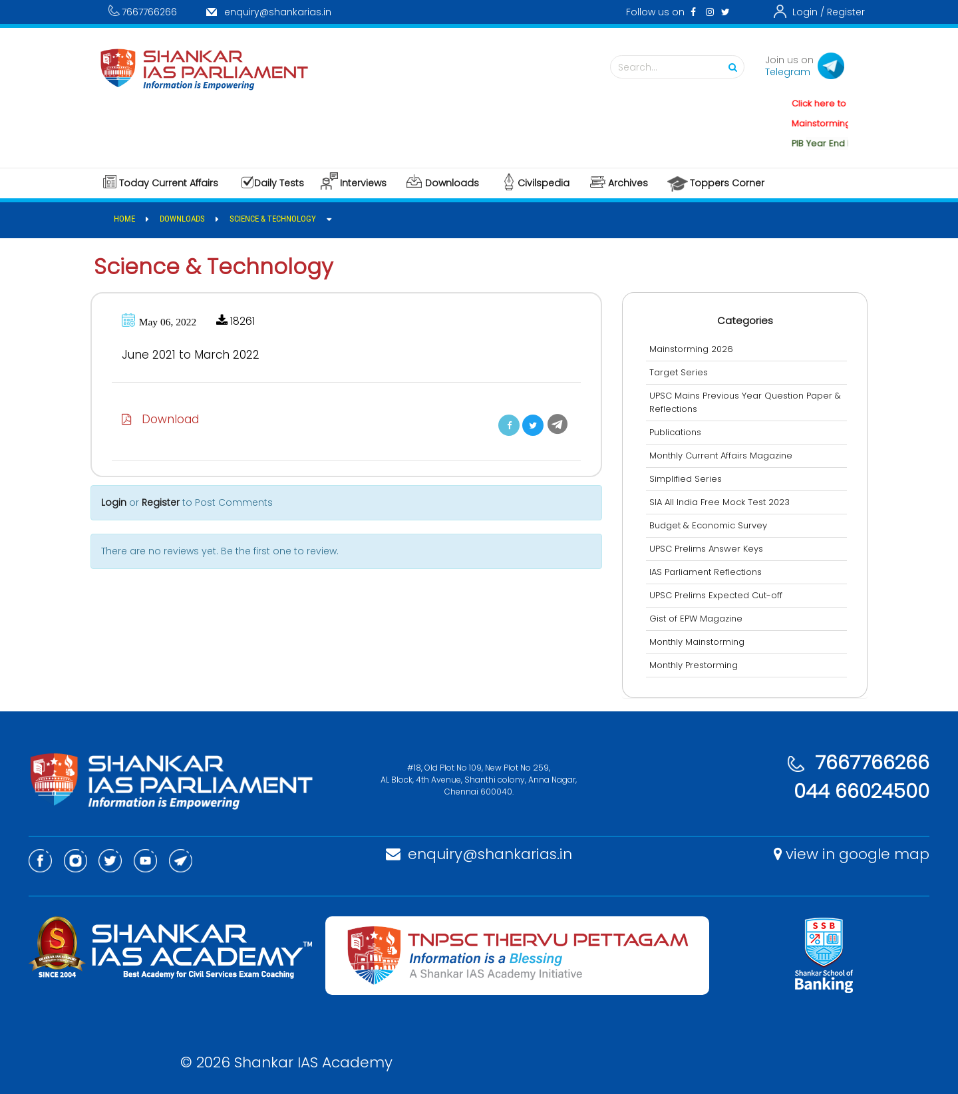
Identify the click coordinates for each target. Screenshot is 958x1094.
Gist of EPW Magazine (695, 618)
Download (160, 419)
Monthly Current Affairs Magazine (720, 455)
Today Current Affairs (168, 183)
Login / (808, 12)
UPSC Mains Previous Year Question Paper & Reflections (745, 402)
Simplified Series (685, 478)
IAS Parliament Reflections (705, 572)
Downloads (452, 183)
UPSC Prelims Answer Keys (706, 548)
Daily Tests (279, 183)
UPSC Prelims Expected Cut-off (715, 595)
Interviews (363, 183)
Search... (680, 67)
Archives (628, 183)
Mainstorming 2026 (691, 349)
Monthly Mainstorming (696, 642)
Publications (675, 432)
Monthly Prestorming (693, 665)
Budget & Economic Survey (708, 525)
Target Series (678, 372)
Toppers (727, 183)
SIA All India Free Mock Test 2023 (719, 502)
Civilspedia (543, 183)
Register (846, 12)
